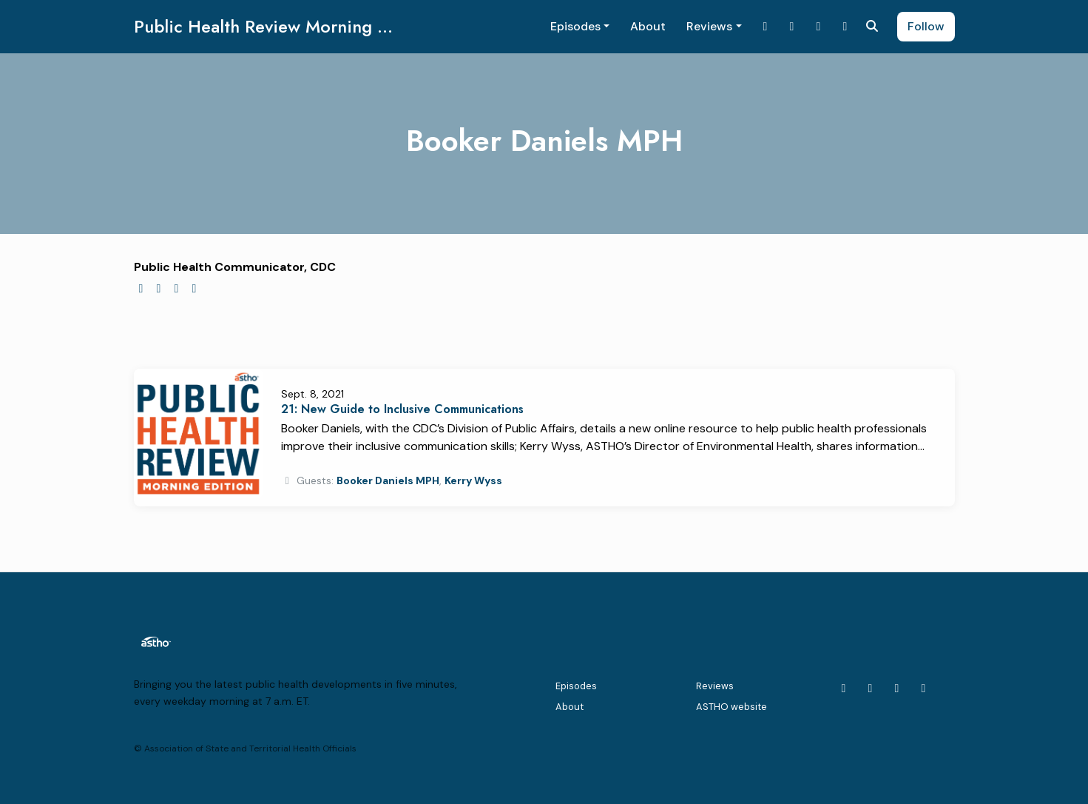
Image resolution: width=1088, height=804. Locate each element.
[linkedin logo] (194, 288)
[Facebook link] (845, 26)
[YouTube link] (818, 26)
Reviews (709, 26)
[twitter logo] (159, 288)
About (648, 26)
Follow (926, 26)
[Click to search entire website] (872, 26)
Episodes (575, 26)
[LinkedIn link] (792, 26)
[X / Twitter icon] (844, 688)
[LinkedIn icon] (870, 688)
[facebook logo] (176, 288)
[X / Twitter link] (765, 26)
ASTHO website (731, 706)
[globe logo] (141, 288)
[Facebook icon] (923, 688)
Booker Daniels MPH (388, 480)
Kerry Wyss (473, 480)
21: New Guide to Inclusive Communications (402, 409)
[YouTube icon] (897, 688)
